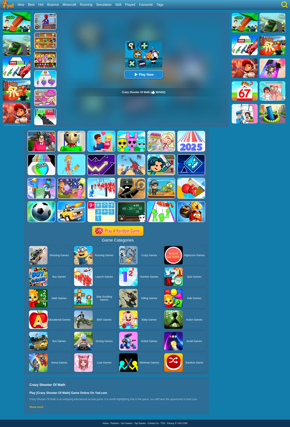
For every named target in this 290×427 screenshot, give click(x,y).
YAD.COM (182, 423)
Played (130, 4)
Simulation (104, 4)
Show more (36, 407)
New (21, 4)
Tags (159, 4)
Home (106, 423)
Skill (118, 4)
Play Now (144, 74)
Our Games (126, 423)
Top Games (140, 423)
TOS (163, 423)
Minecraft (69, 4)
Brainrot (53, 4)
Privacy (170, 423)
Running (86, 4)
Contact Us (153, 423)
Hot (40, 4)
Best (31, 4)
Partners (115, 423)
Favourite (146, 4)
